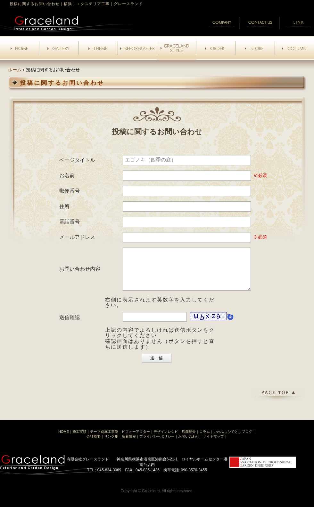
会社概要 (94, 444)
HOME (63, 439)
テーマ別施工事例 (104, 439)
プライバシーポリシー (157, 444)
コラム (204, 439)
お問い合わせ (188, 444)
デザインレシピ (165, 439)
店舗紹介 (189, 439)
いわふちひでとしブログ (232, 439)
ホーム (14, 69)
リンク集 (111, 444)
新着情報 (129, 444)
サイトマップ (213, 444)
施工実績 (79, 439)
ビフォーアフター (136, 439)
